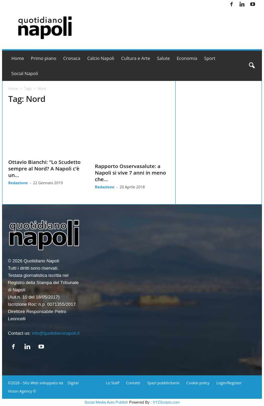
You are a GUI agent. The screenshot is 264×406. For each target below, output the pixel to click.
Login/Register (229, 382)
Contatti (133, 382)
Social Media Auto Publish (106, 402)
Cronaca (71, 58)
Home (17, 58)
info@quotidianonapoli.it (55, 333)
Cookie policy (197, 382)
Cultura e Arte (135, 58)
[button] (251, 65)
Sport (210, 58)
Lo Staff (112, 382)
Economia (187, 58)
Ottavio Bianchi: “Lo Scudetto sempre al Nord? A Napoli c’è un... (44, 168)
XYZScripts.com (166, 402)
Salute (163, 58)
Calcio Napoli (100, 58)
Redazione (18, 182)
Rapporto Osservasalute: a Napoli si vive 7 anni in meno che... (130, 173)
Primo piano (43, 58)
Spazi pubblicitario (163, 382)
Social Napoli (24, 73)
